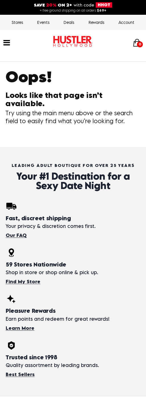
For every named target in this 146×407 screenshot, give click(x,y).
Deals (69, 22)
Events (43, 22)
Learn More (20, 328)
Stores (17, 22)
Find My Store (23, 281)
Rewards (96, 22)
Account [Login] (126, 22)
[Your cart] (137, 43)
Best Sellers (20, 374)
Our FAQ (16, 235)
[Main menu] (7, 42)
